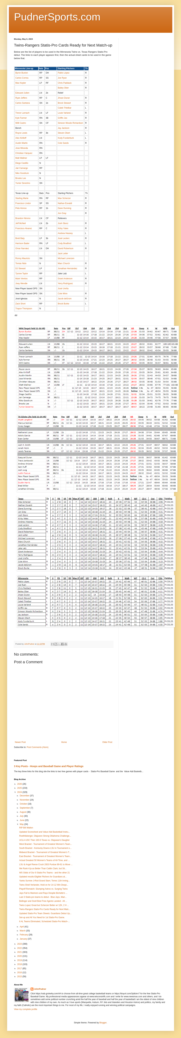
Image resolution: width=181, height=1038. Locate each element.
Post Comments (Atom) (38, 747)
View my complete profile (25, 1009)
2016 (19, 972)
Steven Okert (64, 133)
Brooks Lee (20, 178)
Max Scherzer (64, 198)
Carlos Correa (22, 78)
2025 (19, 788)
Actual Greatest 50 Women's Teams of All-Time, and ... (44, 860)
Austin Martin (21, 143)
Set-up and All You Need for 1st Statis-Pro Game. (42, 917)
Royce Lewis (21, 133)
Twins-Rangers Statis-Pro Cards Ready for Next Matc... (44, 909)
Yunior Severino (22, 183)
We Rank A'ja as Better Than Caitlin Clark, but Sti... (42, 868)
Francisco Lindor (23, 203)
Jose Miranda (21, 148)
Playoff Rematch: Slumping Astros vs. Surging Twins (43, 889)
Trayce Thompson (23, 308)
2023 (19, 944)
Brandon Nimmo (23, 218)
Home (64, 742)
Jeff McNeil (20, 223)
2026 (19, 784)
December (25, 795)
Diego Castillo (21, 163)
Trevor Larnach (22, 113)
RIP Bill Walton (26, 827)
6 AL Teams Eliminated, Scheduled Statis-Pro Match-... (44, 921)
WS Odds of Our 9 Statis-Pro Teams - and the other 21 (44, 872)
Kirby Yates (63, 228)
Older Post (107, 742)
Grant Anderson (65, 278)
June (22, 820)
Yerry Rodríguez (65, 283)
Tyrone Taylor (21, 273)
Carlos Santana (22, 103)
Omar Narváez (22, 248)
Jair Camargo (21, 168)
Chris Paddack (64, 83)
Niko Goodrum (22, 173)
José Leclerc (64, 238)
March (23, 930)
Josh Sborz (63, 223)
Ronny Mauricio (22, 258)
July (22, 816)
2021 (19, 952)
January (24, 939)
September (25, 808)
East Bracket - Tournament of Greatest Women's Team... (45, 856)
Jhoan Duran (64, 98)
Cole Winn (62, 293)
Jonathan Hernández (67, 268)
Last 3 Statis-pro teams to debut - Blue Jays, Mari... (43, 897)
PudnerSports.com (57, 17)
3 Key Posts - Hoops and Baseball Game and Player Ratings (48, 766)
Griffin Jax (62, 118)
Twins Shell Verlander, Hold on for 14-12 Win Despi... (43, 885)
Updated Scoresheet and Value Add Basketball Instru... (44, 832)
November (25, 800)
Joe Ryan (62, 78)
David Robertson (65, 248)
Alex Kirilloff (20, 138)
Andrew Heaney (65, 233)
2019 (19, 960)
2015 (19, 976)
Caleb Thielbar (64, 108)
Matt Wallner (21, 158)
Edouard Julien (22, 93)
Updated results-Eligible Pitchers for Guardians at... (43, 876)
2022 (19, 948)
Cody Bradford (64, 243)
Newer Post (20, 742)
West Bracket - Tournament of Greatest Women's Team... (45, 844)
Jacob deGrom (65, 298)
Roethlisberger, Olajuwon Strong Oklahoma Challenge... (45, 836)
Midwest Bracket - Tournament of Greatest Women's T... (45, 852)
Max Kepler (20, 83)
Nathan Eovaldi (65, 203)
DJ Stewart (20, 268)
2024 (19, 792)
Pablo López (64, 73)
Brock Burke (63, 303)
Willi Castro (20, 123)
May (22, 824)
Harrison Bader (22, 243)
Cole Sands (63, 143)
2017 (19, 968)
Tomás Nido (20, 263)
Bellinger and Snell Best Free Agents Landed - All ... (43, 901)
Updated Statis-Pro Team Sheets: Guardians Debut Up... (45, 913)
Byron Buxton (21, 73)
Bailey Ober (63, 88)
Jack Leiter (63, 253)
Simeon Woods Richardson (70, 123)
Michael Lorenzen (66, 258)
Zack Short (20, 303)
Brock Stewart (64, 103)
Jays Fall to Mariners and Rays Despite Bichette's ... (43, 893)
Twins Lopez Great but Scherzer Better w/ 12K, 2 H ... (44, 905)
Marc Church (64, 263)
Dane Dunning (64, 208)
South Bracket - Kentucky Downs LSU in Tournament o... (45, 848)
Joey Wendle (21, 283)
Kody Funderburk (66, 138)
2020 (19, 956)
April (22, 926)
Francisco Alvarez (23, 228)
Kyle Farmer (21, 118)
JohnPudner (40, 989)
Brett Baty (20, 238)
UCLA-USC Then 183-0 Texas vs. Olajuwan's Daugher (44, 840)
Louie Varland (64, 113)
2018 (19, 964)
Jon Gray (62, 213)
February (24, 934)
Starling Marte (22, 198)
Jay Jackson (63, 128)
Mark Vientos (21, 278)
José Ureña (63, 288)
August (23, 812)
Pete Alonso (21, 208)
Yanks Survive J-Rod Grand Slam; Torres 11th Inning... (44, 880)
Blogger (103, 1022)
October (24, 804)
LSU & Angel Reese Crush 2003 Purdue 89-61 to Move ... (46, 864)
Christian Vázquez (23, 153)
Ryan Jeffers (21, 98)
